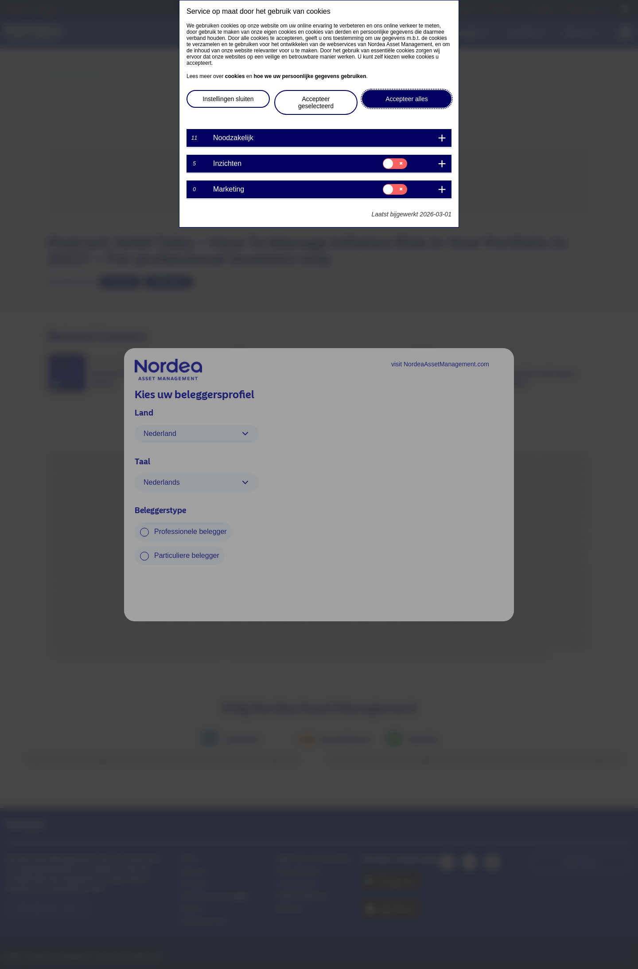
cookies (235, 76)
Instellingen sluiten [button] (227, 98)
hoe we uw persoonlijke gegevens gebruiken (309, 76)
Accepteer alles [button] (406, 98)
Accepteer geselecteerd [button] (316, 102)
